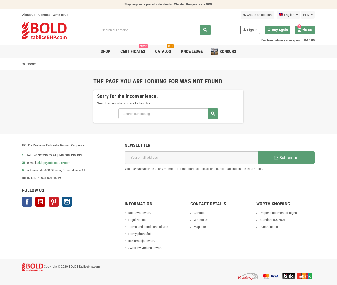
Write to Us (60, 15)
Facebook (27, 202)
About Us (29, 15)
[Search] (153, 30)
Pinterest (54, 202)
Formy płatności (139, 234)
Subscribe (286, 157)
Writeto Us (201, 220)
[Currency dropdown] (308, 15)
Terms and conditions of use (148, 227)
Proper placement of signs (278, 213)
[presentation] (277, 184)
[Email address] (191, 158)
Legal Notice (137, 220)
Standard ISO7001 (273, 220)
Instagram (67, 202)
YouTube (41, 202)
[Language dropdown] (288, 15)
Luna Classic (269, 227)
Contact (44, 15)
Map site (200, 227)
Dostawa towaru (139, 213)
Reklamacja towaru (141, 241)
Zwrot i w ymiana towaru (145, 248)
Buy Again (277, 30)
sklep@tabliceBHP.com (54, 163)
